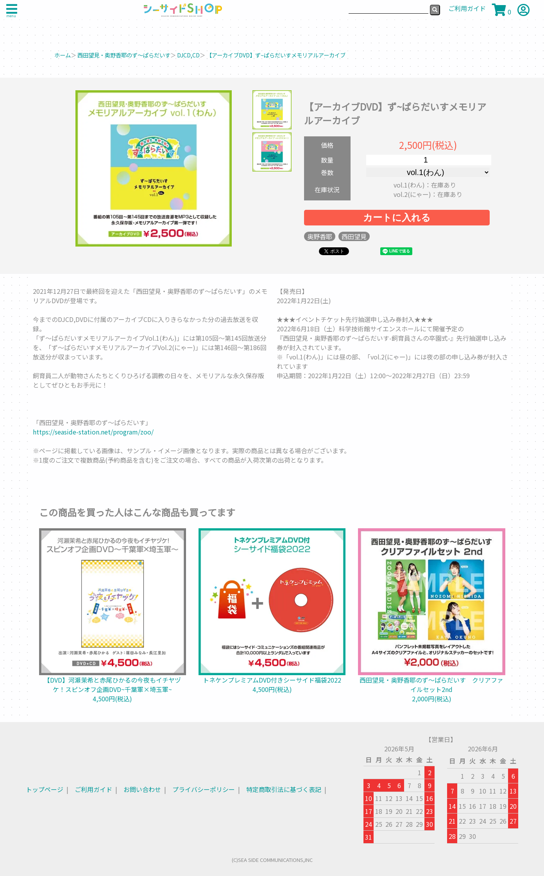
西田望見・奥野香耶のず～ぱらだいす (123, 55)
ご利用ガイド (93, 789)
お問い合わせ (142, 789)
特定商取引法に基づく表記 (283, 789)
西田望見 (354, 236)
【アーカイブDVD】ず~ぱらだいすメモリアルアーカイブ (275, 55)
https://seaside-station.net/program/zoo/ (93, 431)
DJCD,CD (188, 55)
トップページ (44, 789)
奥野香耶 (319, 236)
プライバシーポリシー (203, 789)
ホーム (62, 55)
